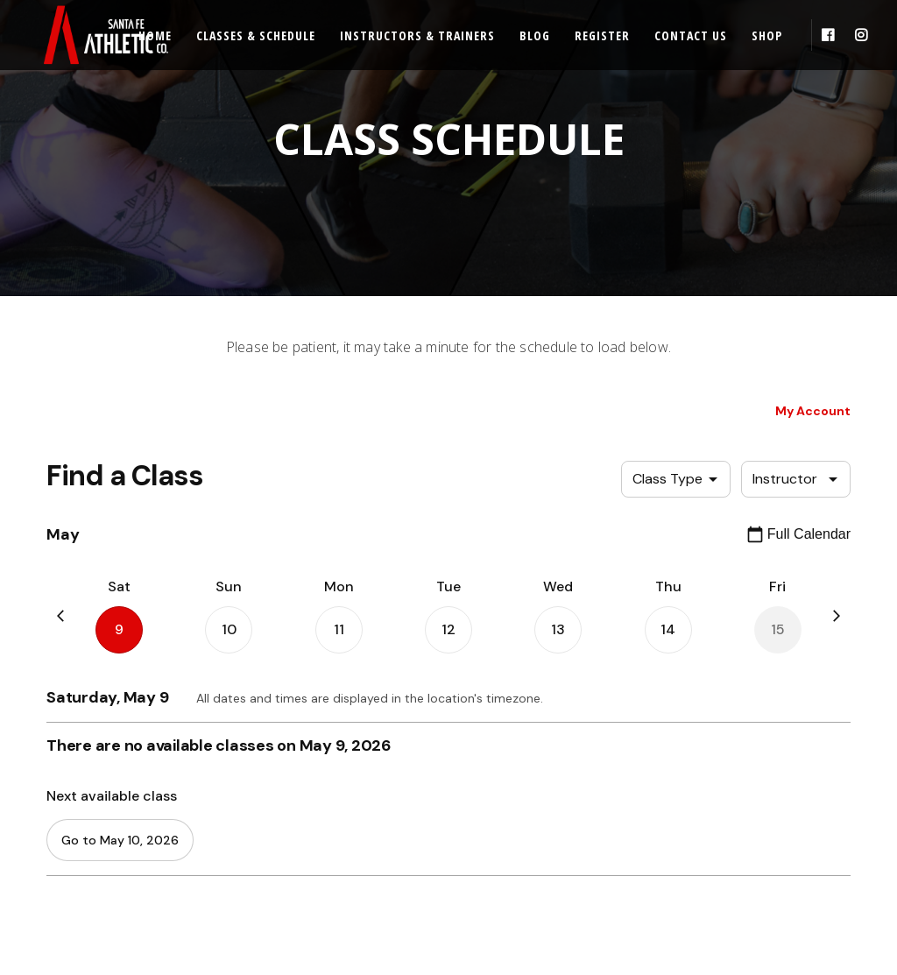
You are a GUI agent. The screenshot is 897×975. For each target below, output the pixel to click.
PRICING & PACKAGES (85, 871)
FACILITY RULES (285, 871)
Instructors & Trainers (417, 35)
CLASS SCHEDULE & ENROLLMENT (117, 839)
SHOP (46, 934)
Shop (767, 35)
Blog (534, 35)
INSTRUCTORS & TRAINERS (99, 902)
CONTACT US (280, 902)
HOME (48, 776)
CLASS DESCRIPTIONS (86, 808)
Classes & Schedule (255, 35)
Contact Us (690, 35)
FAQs (259, 839)
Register (602, 35)
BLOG (261, 808)
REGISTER (271, 776)
